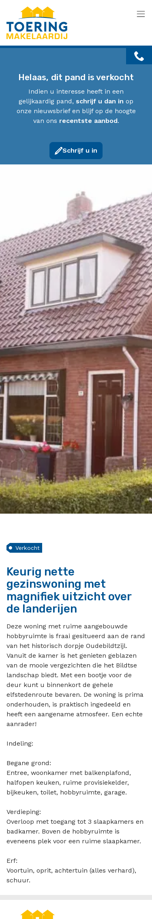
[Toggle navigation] (141, 14)
